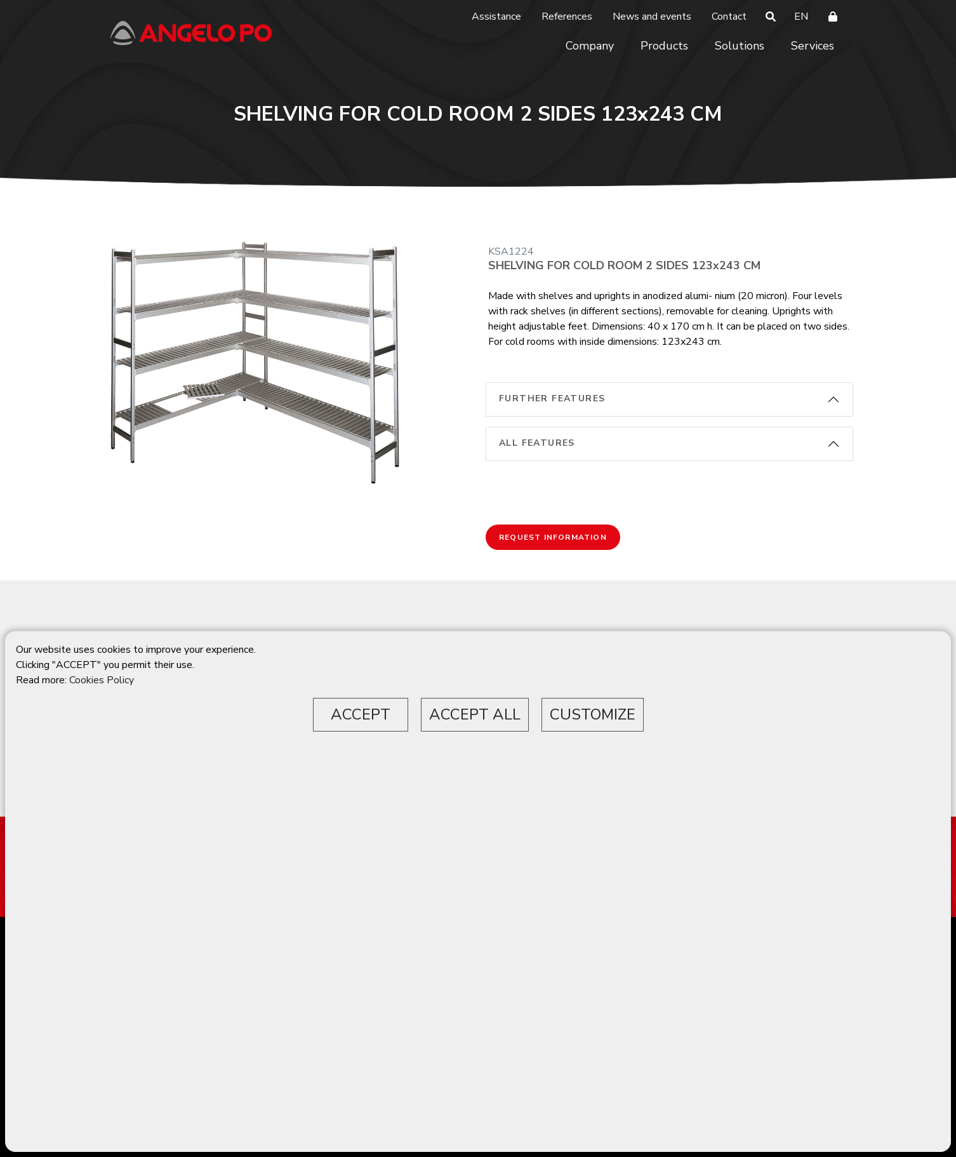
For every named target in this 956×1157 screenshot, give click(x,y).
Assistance (496, 16)
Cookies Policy (101, 680)
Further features (552, 398)
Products (664, 45)
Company (590, 45)
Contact (729, 16)
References (566, 16)
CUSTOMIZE (592, 714)
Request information (553, 537)
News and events (652, 16)
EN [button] (801, 16)
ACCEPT (360, 714)
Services (812, 45)
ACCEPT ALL (475, 714)
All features (537, 443)
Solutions (739, 45)
